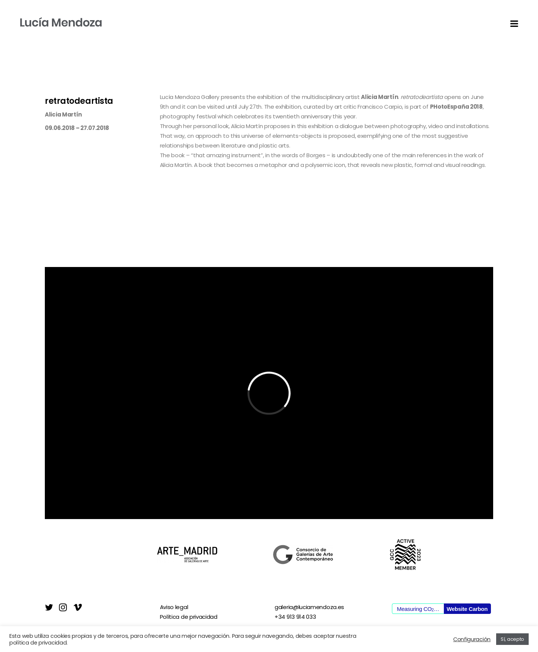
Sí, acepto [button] (512, 639)
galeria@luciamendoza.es (309, 607)
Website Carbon (467, 609)
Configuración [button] (472, 639)
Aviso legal (174, 607)
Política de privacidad (188, 617)
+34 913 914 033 (295, 617)
